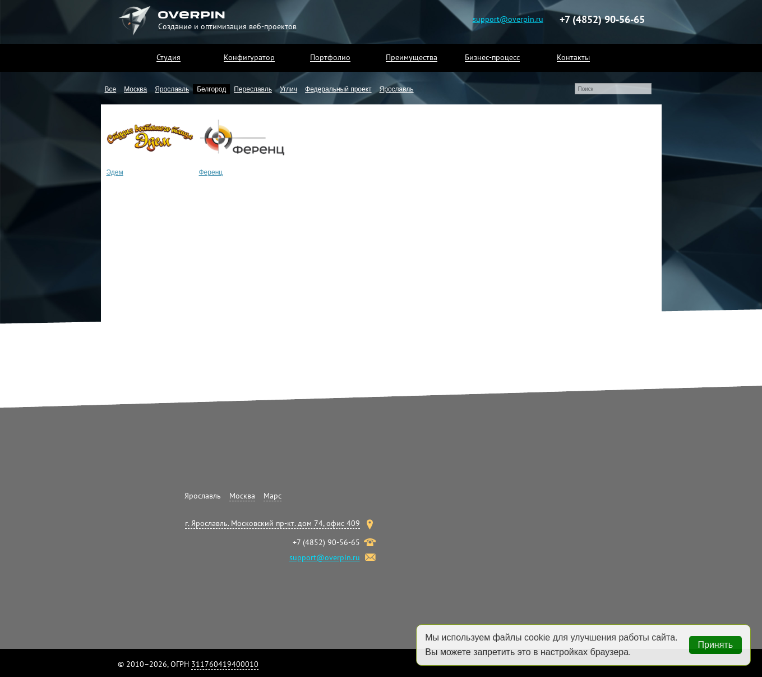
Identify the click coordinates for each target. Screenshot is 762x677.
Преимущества (411, 57)
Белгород (211, 89)
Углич (288, 89)
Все (111, 89)
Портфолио (330, 57)
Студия (168, 57)
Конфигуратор (249, 57)
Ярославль (172, 89)
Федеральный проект (338, 89)
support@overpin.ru (508, 18)
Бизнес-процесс (492, 57)
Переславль (253, 89)
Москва (135, 89)
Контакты (573, 57)
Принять (715, 644)
